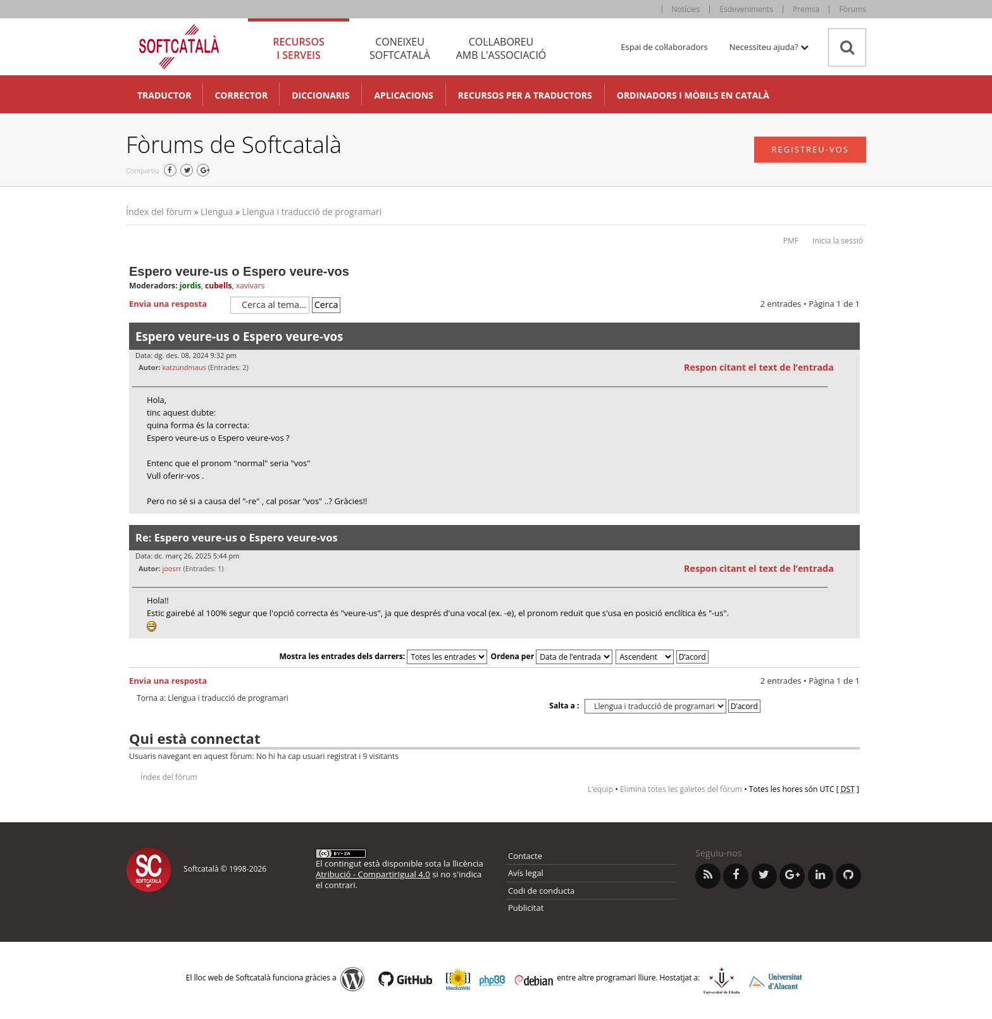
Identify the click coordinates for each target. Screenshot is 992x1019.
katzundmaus (184, 367)
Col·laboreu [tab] (501, 48)
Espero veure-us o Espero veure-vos (239, 271)
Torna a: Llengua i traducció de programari (212, 698)
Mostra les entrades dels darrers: (383, 656)
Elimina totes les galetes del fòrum (681, 789)
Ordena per (552, 656)
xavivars (250, 285)
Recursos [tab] (298, 48)
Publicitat (525, 907)
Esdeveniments (746, 9)
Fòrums (852, 9)
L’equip (600, 789)
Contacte (525, 856)
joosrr (171, 568)
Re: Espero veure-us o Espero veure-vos (236, 537)
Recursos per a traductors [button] (525, 95)
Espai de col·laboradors (664, 46)
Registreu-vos (810, 149)
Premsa (806, 9)
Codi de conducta (541, 890)
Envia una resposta (176, 304)
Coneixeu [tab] (399, 48)
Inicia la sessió (837, 240)
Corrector (241, 95)
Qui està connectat (194, 738)
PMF (790, 240)
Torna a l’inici (849, 521)
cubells (218, 285)
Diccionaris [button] (320, 95)
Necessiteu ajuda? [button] (769, 46)
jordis (190, 285)
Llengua (217, 212)
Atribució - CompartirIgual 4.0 (373, 874)
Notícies (686, 9)
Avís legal (525, 873)
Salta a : (564, 705)
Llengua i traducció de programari (312, 212)
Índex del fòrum (159, 212)
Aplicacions (403, 95)
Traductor (164, 95)
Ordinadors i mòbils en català (693, 95)
